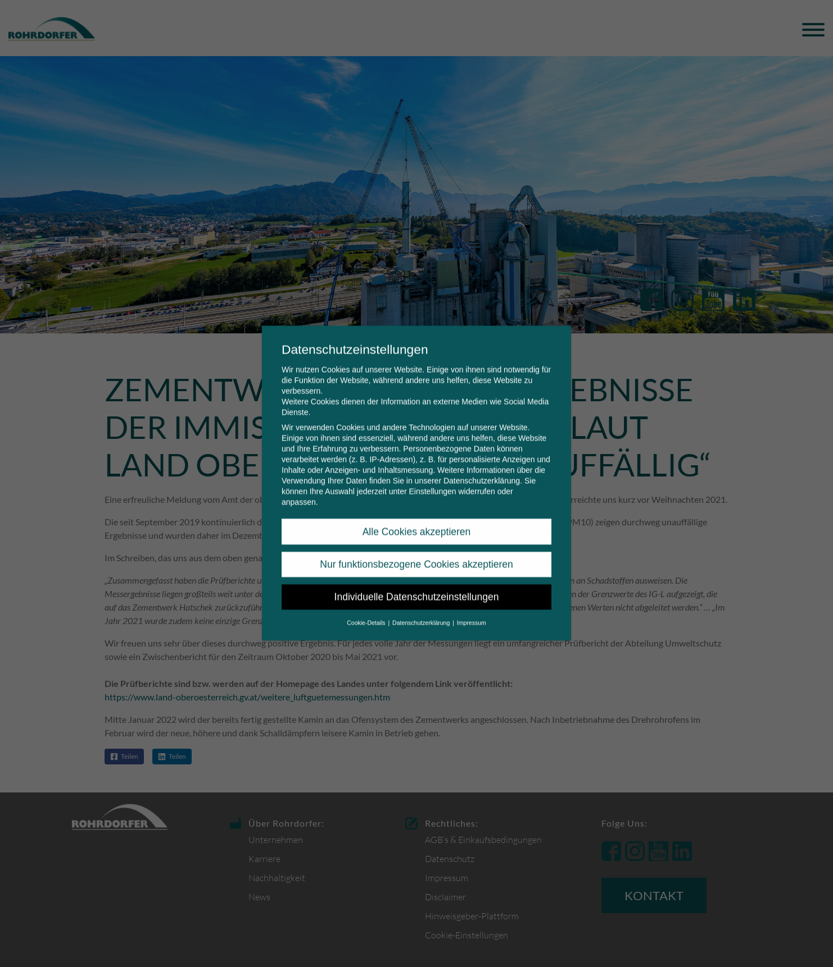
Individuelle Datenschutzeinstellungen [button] (416, 583)
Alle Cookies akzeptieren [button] (417, 517)
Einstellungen (432, 477)
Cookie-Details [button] (367, 608)
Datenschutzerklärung (481, 466)
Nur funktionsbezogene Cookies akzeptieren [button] (416, 550)
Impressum (471, 608)
